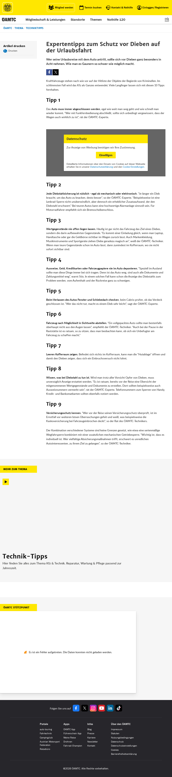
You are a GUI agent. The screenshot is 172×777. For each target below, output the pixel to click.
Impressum (116, 729)
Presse (90, 733)
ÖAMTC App (69, 729)
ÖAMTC (7, 28)
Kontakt (91, 745)
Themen (96, 19)
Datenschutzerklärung (101, 166)
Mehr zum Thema (15, 469)
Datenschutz (117, 741)
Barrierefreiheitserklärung (124, 754)
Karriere (91, 737)
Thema (19, 28)
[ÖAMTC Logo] (7, 7)
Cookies (115, 750)
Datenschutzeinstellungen (124, 745)
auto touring (46, 729)
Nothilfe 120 (116, 19)
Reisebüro (45, 749)
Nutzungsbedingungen (122, 737)
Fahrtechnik (46, 733)
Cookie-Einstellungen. (134, 166)
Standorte (78, 19)
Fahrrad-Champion (72, 745)
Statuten (115, 733)
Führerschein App (72, 733)
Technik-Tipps (25, 556)
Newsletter (92, 741)
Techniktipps (34, 28)
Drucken (12, 50)
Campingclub (46, 737)
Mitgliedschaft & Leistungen (45, 19)
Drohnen (67, 741)
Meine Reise (69, 737)
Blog (89, 729)
